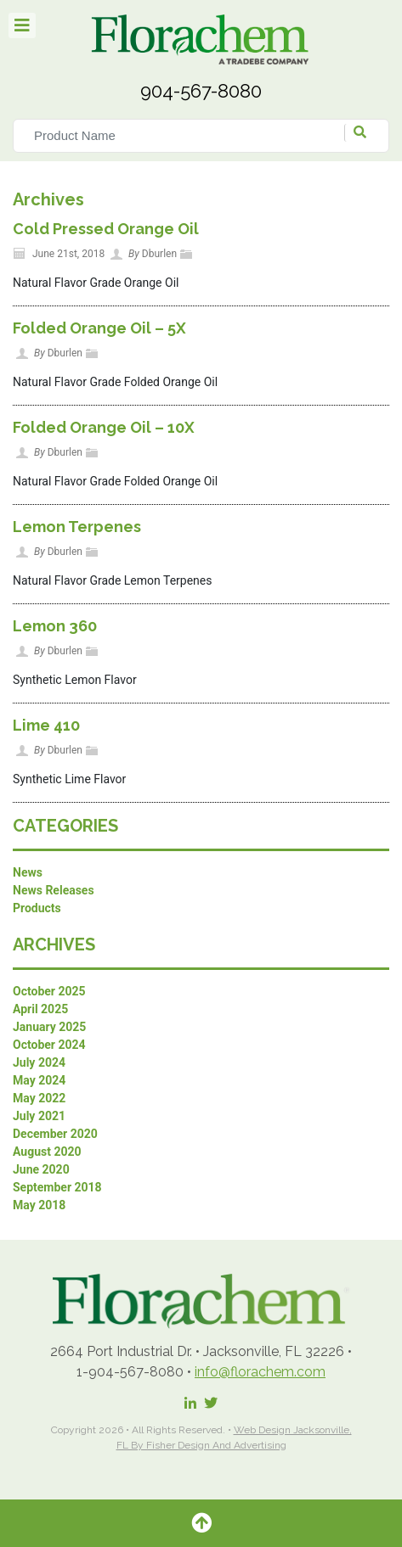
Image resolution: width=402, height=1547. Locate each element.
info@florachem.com (260, 1372)
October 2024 (49, 1044)
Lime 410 (46, 725)
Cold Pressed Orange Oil (106, 229)
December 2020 (55, 1134)
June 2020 (41, 1169)
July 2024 (39, 1062)
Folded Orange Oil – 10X (104, 427)
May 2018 (39, 1205)
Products (37, 908)
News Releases (53, 890)
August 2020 (47, 1151)
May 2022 (39, 1098)
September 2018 (57, 1187)
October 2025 (49, 991)
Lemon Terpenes (77, 526)
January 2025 (49, 1027)
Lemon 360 (55, 626)
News (27, 872)
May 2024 (39, 1080)
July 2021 (39, 1116)
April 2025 (40, 1009)
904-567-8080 (201, 91)
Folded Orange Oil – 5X (99, 328)
